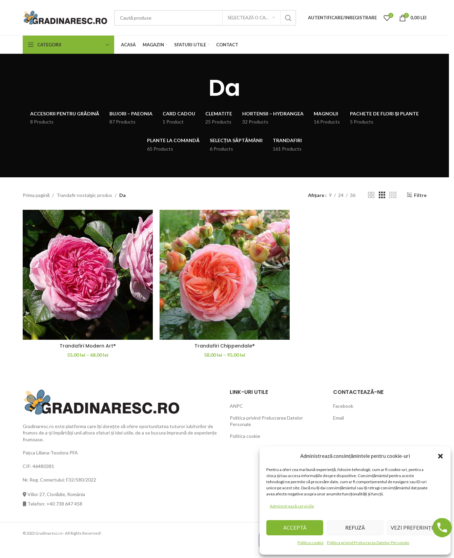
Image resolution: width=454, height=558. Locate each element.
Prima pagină (36, 195)
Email (338, 418)
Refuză (355, 527)
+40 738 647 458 (64, 504)
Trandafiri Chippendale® (224, 345)
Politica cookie (310, 542)
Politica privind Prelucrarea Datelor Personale (368, 542)
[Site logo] (65, 17)
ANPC (236, 406)
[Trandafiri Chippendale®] (225, 275)
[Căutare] (205, 18)
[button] (440, 455)
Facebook (343, 406)
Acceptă (295, 527)
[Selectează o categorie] (251, 18)
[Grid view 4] (392, 195)
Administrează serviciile (292, 506)
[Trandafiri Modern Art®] (88, 275)
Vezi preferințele (415, 527)
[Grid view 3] (382, 195)
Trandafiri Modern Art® (88, 345)
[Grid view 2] (371, 195)
